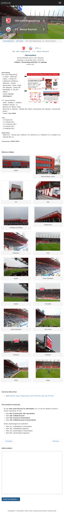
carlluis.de (6, 3)
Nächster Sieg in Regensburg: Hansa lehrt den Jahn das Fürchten (31, 396)
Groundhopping (8, 41)
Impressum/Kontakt (40, 511)
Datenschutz (52, 511)
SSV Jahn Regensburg (27, 20)
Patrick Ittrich (15, 141)
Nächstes (57, 441)
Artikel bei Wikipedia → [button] (11, 499)
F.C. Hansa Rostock (26, 29)
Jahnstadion (30, 55)
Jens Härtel (12, 113)
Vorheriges (7, 441)
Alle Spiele (19, 41)
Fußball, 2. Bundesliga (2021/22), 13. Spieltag (30, 62)
